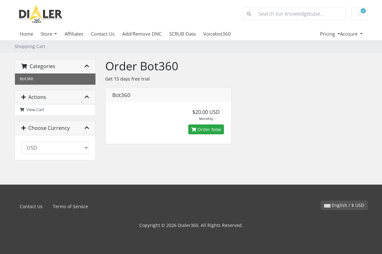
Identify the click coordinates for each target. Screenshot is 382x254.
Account (349, 34)
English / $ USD (344, 205)
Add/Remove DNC (142, 34)
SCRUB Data (182, 34)
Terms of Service (70, 206)
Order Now (206, 129)
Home (26, 34)
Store (47, 34)
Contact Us (103, 34)
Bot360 (26, 78)
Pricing (328, 34)
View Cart (32, 109)
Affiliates (74, 34)
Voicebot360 (217, 34)
